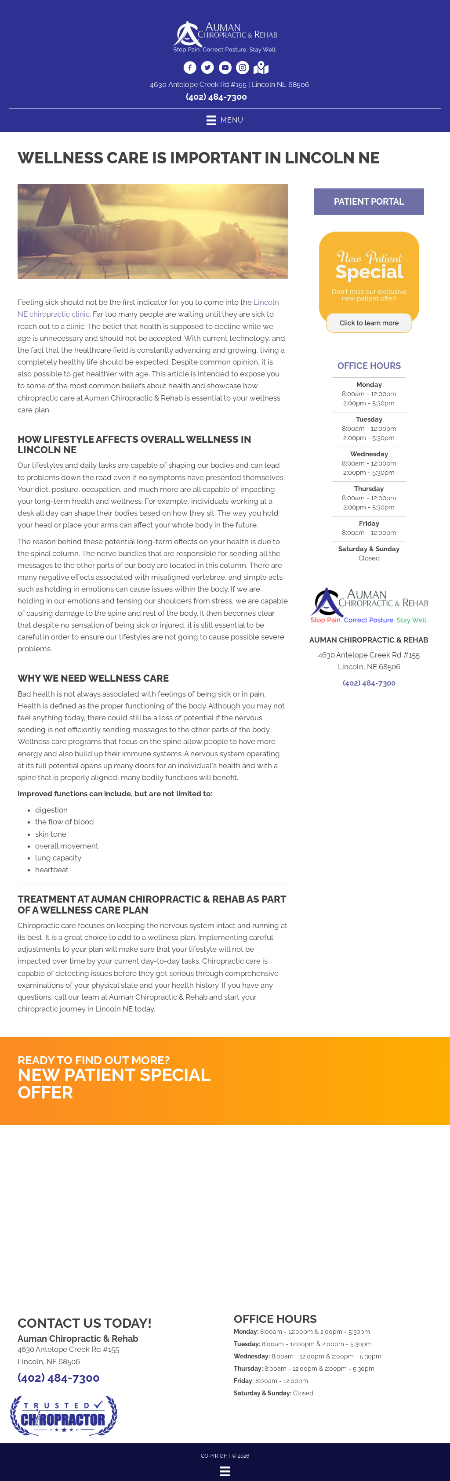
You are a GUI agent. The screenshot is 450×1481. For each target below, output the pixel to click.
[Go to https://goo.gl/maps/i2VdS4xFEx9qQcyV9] (260, 68)
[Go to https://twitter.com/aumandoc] (207, 69)
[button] (369, 201)
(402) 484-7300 (216, 96)
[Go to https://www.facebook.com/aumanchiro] (189, 69)
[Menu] (225, 1471)
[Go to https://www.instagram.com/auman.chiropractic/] (242, 69)
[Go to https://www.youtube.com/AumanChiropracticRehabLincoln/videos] (225, 69)
